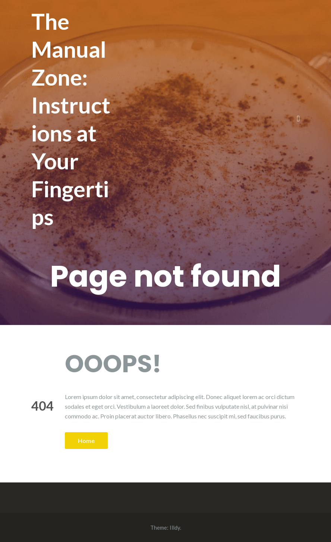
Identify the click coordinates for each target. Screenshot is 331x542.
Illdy (175, 527)
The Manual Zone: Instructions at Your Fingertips (70, 119)
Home (86, 440)
